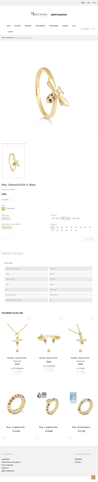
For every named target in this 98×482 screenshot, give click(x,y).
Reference (5, 189)
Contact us (5, 468)
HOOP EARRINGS (40, 26)
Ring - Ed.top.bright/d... (81, 427)
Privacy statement (7, 465)
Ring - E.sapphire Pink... (16, 427)
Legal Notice (6, 459)
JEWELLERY (28, 26)
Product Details (12, 253)
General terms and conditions (11, 462)
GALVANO (65, 26)
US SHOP (10, 32)
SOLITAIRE (18, 26)
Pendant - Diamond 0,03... (17, 358)
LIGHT (74, 26)
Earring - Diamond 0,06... (49, 358)
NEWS (8, 26)
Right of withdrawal (8, 471)
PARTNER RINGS (53, 26)
